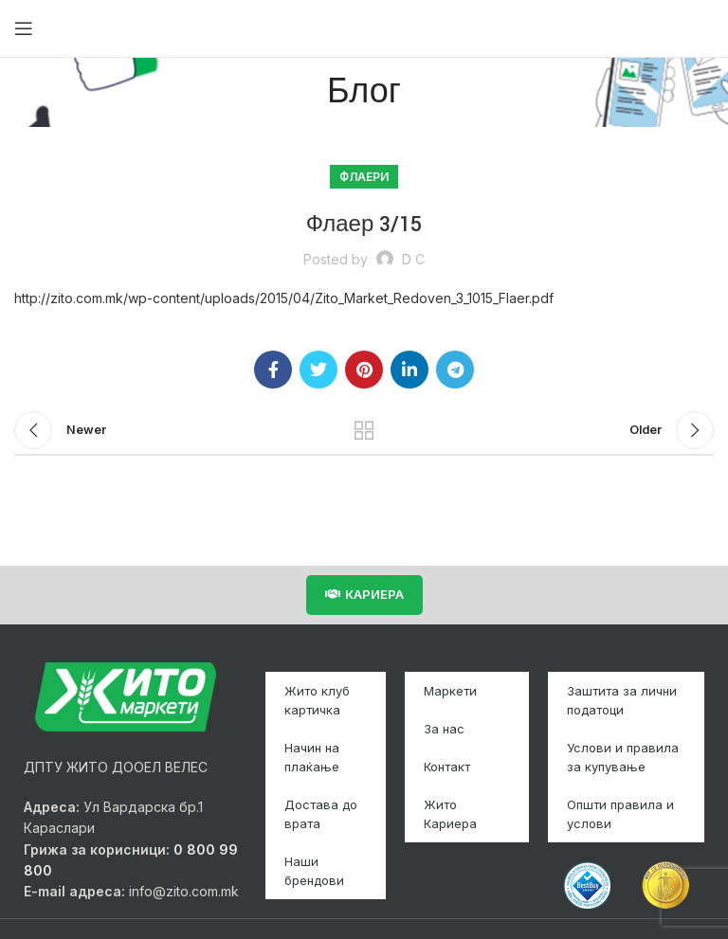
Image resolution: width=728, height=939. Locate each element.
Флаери (364, 177)
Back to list (364, 430)
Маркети (450, 690)
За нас (444, 728)
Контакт (447, 766)
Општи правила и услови (620, 814)
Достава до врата (320, 814)
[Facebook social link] (273, 369)
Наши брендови (314, 871)
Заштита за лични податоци (622, 700)
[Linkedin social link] (409, 369)
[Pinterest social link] (364, 369)
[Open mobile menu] (24, 28)
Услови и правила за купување (623, 757)
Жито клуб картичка (317, 700)
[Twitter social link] (318, 369)
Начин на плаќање (311, 757)
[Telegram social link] (455, 369)
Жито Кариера (450, 814)
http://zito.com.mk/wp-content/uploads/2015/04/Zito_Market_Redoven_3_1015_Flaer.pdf (284, 298)
